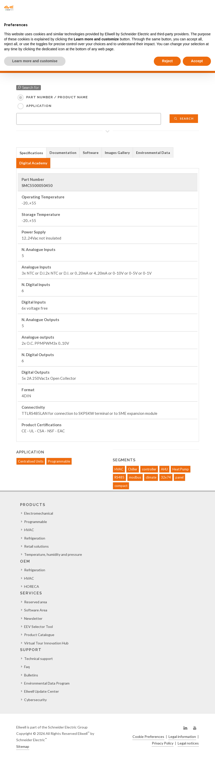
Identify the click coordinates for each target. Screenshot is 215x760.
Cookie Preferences (148, 736)
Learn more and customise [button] (34, 61)
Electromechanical (38, 513)
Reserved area (35, 602)
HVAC (118, 469)
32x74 (166, 477)
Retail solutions (36, 546)
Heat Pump (180, 469)
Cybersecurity (35, 700)
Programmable (59, 461)
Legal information (182, 736)
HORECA (31, 586)
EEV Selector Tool (38, 626)
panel (179, 477)
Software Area (35, 610)
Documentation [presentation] (62, 152)
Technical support (38, 658)
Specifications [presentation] (31, 153)
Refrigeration (34, 538)
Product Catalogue (39, 634)
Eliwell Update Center (41, 691)
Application (39, 106)
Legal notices (188, 743)
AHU (164, 469)
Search (184, 118)
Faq (27, 666)
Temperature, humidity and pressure (53, 554)
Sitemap (22, 746)
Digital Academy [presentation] (33, 163)
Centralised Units (30, 461)
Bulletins (31, 675)
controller (149, 469)
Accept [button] (197, 61)
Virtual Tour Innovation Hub (46, 643)
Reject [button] (167, 61)
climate (151, 477)
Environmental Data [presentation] (153, 152)
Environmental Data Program (47, 683)
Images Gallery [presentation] (117, 152)
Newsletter (33, 618)
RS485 (119, 477)
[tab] (31, 152)
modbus (135, 477)
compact (120, 486)
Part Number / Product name (57, 97)
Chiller (132, 469)
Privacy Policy (162, 743)
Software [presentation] (90, 152)
